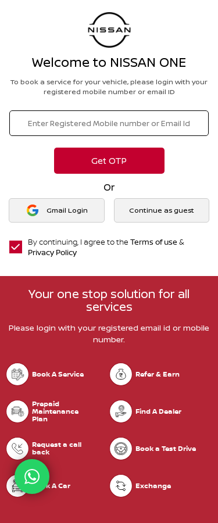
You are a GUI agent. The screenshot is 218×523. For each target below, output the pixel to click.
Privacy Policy (52, 252)
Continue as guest (161, 210)
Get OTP (109, 161)
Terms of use (153, 242)
